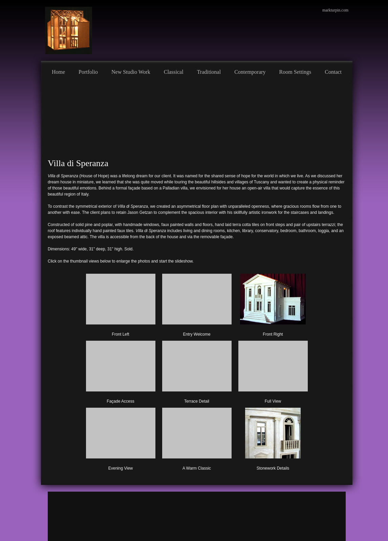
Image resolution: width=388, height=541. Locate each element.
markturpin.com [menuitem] (335, 10)
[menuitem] (58, 71)
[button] (121, 303)
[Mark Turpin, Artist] (68, 30)
